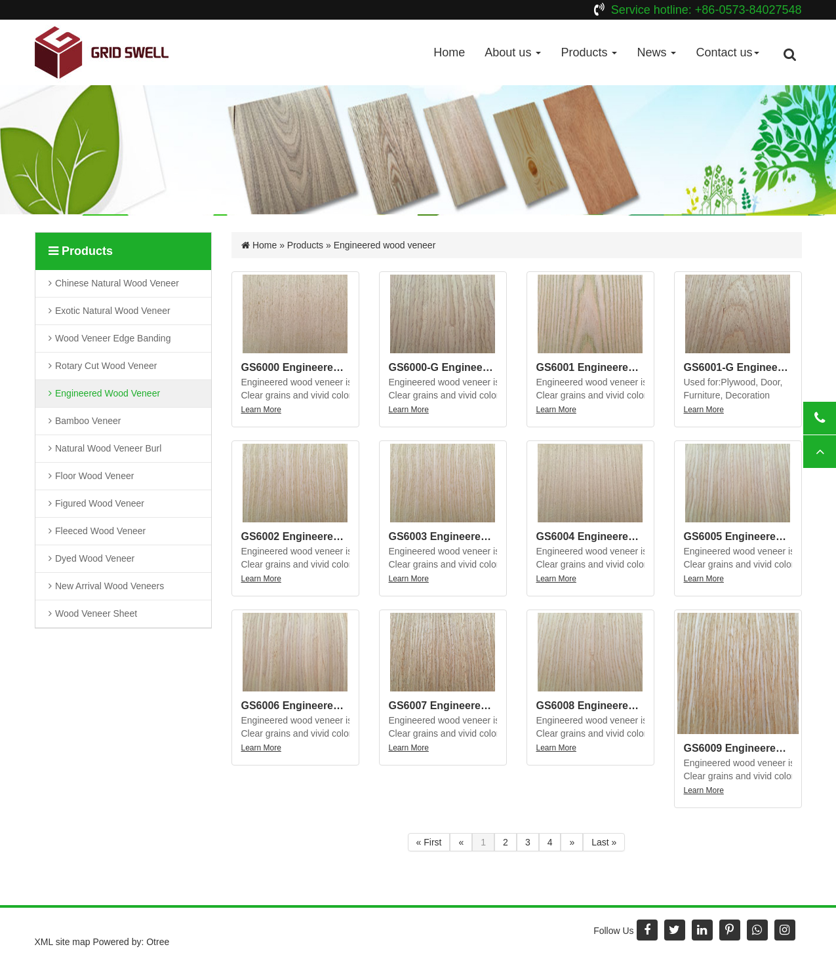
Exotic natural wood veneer (113, 311)
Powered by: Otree (130, 942)
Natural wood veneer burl (109, 448)
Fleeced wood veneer (101, 531)
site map (73, 942)
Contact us (727, 52)
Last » (603, 842)
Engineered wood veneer (108, 393)
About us (513, 52)
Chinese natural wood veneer (117, 283)
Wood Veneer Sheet (97, 612)
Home (449, 52)
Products (589, 52)
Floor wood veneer (95, 476)
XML (44, 942)
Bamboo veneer (89, 421)
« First (429, 842)
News (656, 52)
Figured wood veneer (100, 503)
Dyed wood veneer (96, 558)
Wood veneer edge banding (113, 338)
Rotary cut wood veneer (106, 366)
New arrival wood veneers (110, 585)
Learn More (261, 409)
